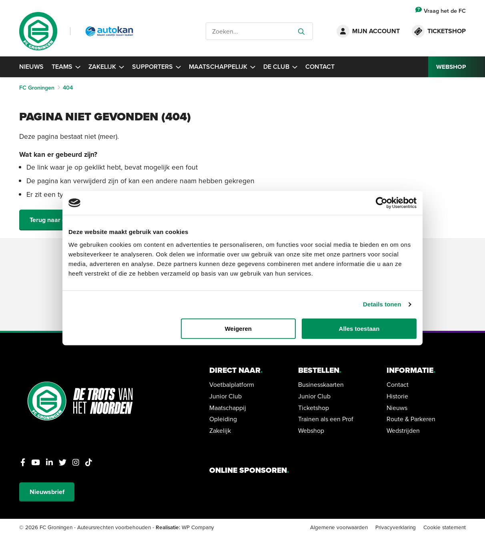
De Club (280, 66)
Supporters (156, 66)
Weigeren (238, 328)
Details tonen (382, 304)
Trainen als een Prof (325, 418)
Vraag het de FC (440, 10)
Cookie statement (444, 527)
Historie (397, 396)
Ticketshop (313, 407)
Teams (66, 66)
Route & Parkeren (411, 418)
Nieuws (31, 66)
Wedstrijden (403, 430)
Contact (320, 66)
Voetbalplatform (231, 384)
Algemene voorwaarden (339, 527)
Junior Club (225, 396)
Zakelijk (106, 66)
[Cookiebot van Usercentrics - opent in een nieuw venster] (382, 203)
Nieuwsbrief (47, 491)
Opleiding (223, 418)
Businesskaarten (321, 384)
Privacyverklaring (395, 527)
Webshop (311, 430)
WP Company (198, 527)
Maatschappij (227, 407)
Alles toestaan (359, 328)
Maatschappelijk (222, 66)
